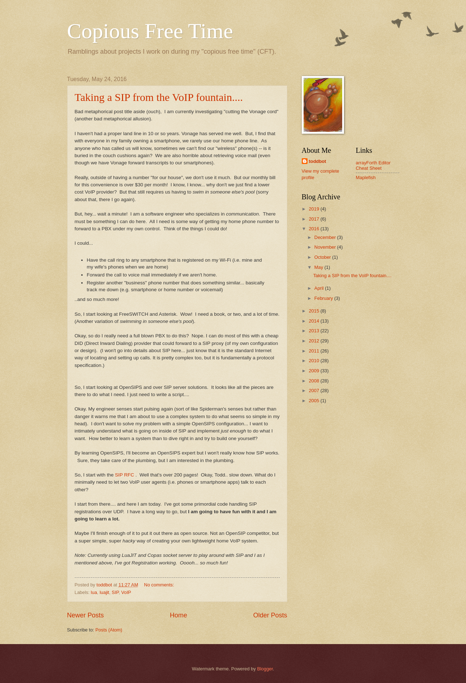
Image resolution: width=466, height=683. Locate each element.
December (325, 237)
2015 (314, 311)
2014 (314, 321)
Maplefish (366, 177)
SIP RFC (125, 475)
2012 (314, 340)
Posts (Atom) (108, 630)
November (325, 247)
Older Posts (270, 615)
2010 (314, 360)
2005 (314, 400)
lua (94, 592)
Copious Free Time (150, 31)
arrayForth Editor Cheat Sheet (373, 165)
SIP (115, 592)
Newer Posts (85, 615)
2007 (314, 390)
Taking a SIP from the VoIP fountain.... (159, 97)
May (319, 267)
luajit (104, 592)
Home (178, 615)
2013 (314, 330)
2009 (314, 370)
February (324, 298)
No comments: (159, 584)
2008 (314, 380)
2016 (314, 228)
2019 (314, 209)
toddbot (317, 161)
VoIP (126, 592)
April (319, 288)
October (323, 257)
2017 (314, 219)
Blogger (265, 668)
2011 (314, 351)
